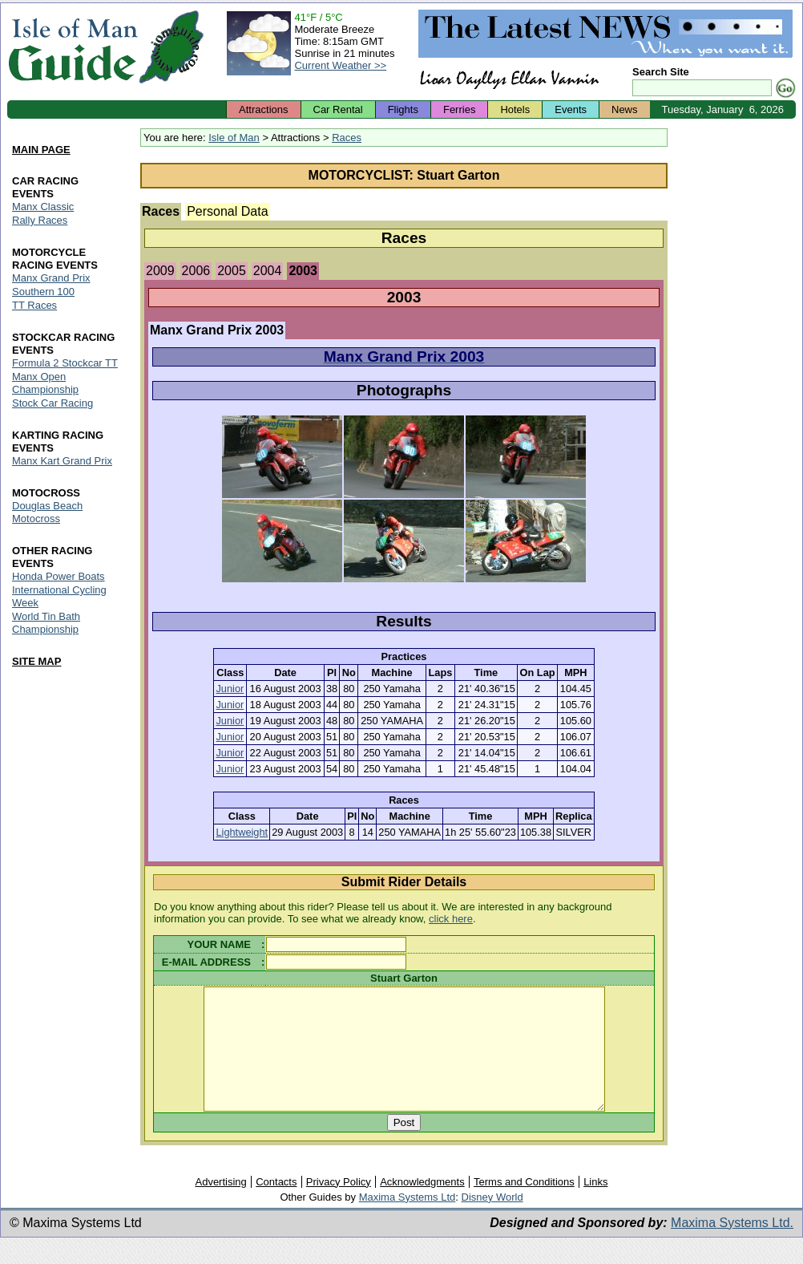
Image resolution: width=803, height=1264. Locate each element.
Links (595, 1206)
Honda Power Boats (58, 576)
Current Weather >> (340, 65)
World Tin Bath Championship (46, 622)
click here (451, 919)
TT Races (34, 305)
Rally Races (39, 221)
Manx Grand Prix (51, 278)
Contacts (276, 1206)
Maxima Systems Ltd (407, 1221)
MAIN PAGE (41, 150)
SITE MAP (36, 661)
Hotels (515, 109)
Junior (230, 689)
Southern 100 (43, 292)
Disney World (492, 1221)
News (624, 109)
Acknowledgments (422, 1206)
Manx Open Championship (45, 383)
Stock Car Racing (52, 403)
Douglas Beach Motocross (47, 512)
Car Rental (338, 109)
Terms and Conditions (524, 1206)
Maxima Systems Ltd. (732, 1247)
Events (571, 109)
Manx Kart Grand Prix (62, 461)
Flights (403, 109)
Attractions (263, 109)
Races (346, 138)
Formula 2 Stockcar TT (65, 363)
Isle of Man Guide (72, 47)
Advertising (220, 1206)
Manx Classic (43, 207)
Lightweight (242, 832)
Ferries (459, 109)
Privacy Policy (338, 1206)
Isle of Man (234, 138)
